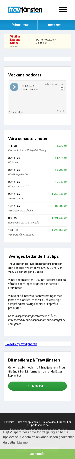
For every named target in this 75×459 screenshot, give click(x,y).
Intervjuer (54, 24)
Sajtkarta (9, 421)
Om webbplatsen (28, 421)
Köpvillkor (65, 421)
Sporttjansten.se (39, 425)
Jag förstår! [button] (37, 453)
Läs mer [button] (23, 442)
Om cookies (49, 421)
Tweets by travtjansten (21, 344)
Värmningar (20, 24)
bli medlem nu (37, 386)
